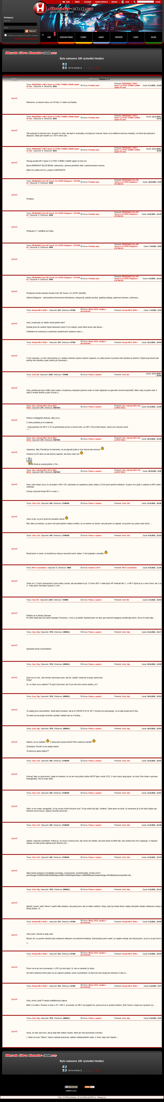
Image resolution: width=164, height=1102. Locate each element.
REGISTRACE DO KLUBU (26, 39)
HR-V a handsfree (39, 568)
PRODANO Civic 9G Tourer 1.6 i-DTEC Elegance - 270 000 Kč (126, 182)
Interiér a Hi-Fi (94, 568)
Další (98, 68)
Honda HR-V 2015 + (40, 310)
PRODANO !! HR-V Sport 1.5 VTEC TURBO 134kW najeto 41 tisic (127, 85)
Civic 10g (36, 632)
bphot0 (14, 98)
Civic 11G (36, 503)
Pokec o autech (95, 375)
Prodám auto (94, 85)
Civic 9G (35, 375)
